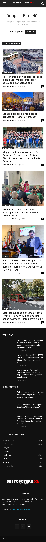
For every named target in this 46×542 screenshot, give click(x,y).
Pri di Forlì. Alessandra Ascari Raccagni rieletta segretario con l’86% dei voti (20, 212)
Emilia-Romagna (8, 72)
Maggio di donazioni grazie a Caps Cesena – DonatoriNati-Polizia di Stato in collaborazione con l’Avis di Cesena (22, 157)
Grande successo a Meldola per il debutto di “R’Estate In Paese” (21, 115)
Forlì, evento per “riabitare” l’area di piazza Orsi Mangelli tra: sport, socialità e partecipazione (22, 79)
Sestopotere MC (8, 86)
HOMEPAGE (30, 32)
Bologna (6, 256)
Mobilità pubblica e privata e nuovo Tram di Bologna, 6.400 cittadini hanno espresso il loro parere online (22, 315)
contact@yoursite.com (21, 509)
